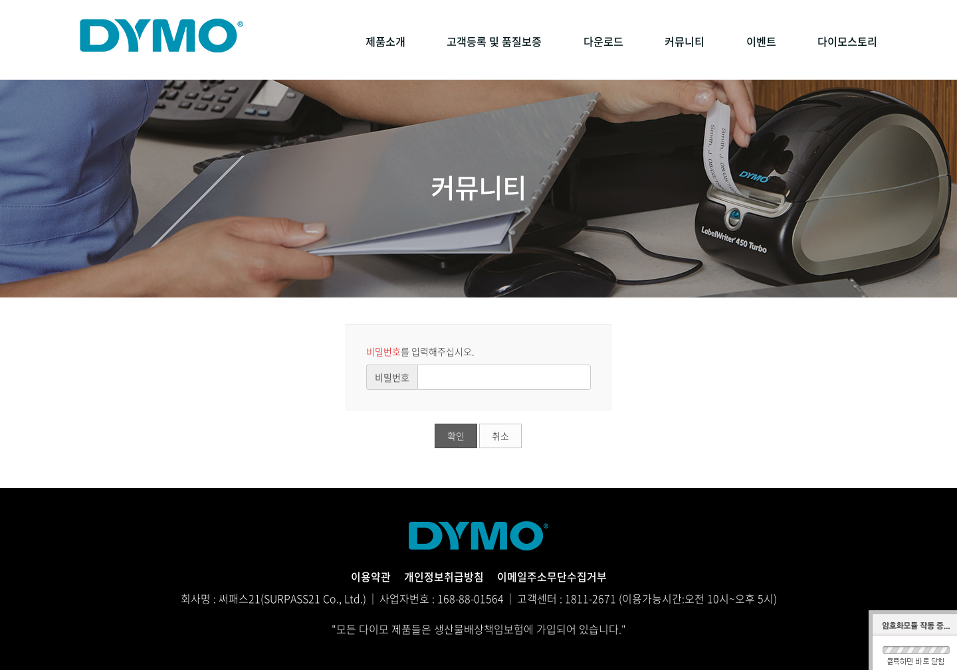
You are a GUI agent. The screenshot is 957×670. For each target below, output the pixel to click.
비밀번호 (392, 377)
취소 (500, 435)
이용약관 (371, 576)
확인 (456, 435)
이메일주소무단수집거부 (552, 576)
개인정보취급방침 (444, 576)
